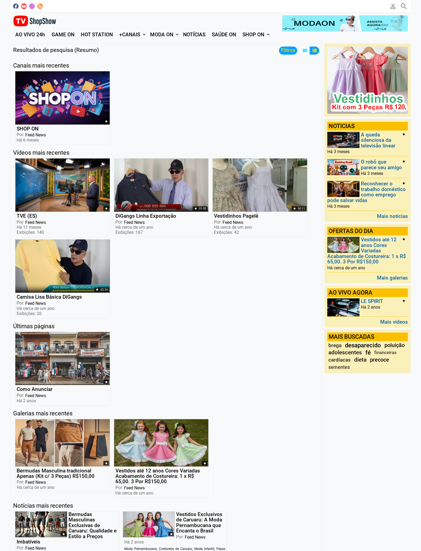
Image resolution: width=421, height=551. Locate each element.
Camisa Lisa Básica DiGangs (222, 178)
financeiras (385, 352)
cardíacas (339, 360)
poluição (394, 345)
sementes (339, 367)
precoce (379, 359)
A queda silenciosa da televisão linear (378, 140)
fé (368, 352)
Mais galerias (392, 277)
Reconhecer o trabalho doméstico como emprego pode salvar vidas (366, 192)
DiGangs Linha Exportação (94, 178)
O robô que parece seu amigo (381, 165)
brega (335, 345)
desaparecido (363, 345)
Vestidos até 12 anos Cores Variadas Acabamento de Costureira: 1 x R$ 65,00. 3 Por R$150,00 (103, 327)
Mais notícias (392, 216)
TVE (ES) (26, 175)
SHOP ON (27, 108)
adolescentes (345, 352)
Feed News (35, 114)
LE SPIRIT (372, 301)
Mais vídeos (394, 321)
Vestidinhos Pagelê (161, 175)
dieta (360, 359)
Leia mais (23, 445)
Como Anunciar (34, 252)
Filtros (288, 50)
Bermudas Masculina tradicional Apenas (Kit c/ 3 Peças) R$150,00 (42, 321)
